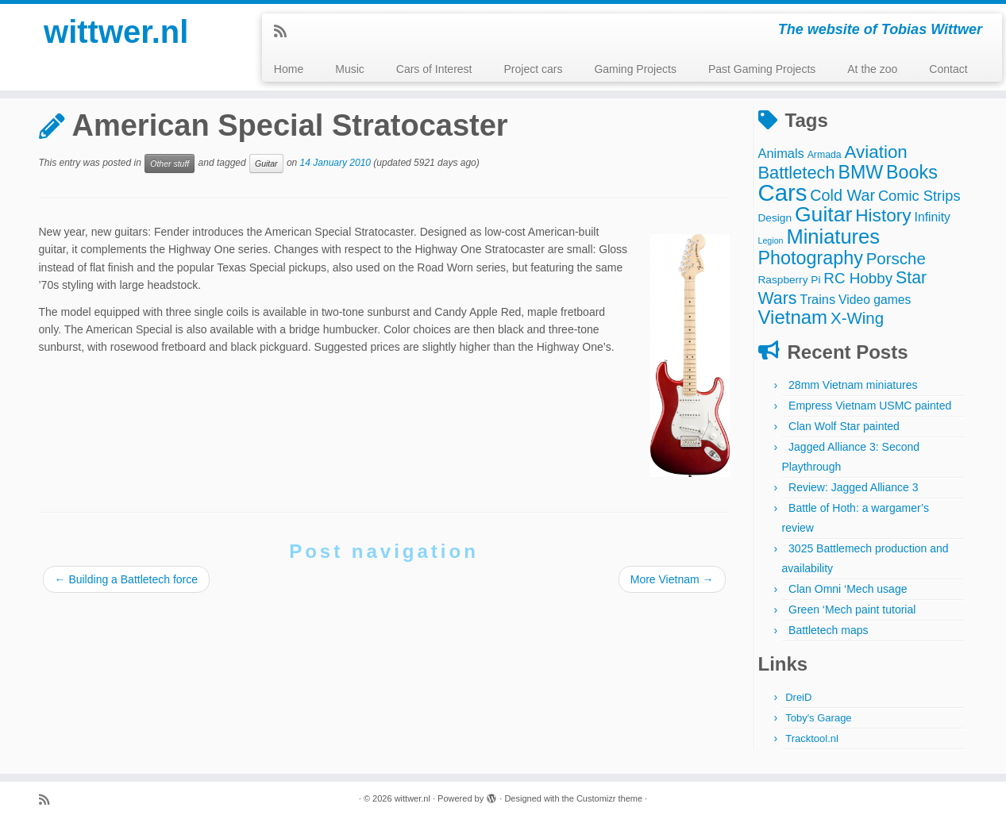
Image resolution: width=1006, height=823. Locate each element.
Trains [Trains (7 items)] (817, 299)
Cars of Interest (434, 69)
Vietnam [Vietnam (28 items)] (793, 317)
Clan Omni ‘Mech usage (847, 589)
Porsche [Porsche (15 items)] (896, 258)
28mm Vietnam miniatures (852, 385)
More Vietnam (672, 579)
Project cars (532, 69)
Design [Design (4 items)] (775, 218)
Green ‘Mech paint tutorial (851, 609)
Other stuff (169, 163)
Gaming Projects (635, 69)
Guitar (266, 163)
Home (288, 69)
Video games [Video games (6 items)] (874, 299)
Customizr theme (609, 798)
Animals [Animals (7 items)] (781, 153)
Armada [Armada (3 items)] (824, 154)
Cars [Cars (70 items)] (782, 192)
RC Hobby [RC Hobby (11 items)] (857, 278)
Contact (948, 69)
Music (349, 69)
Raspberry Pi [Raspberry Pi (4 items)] (789, 280)
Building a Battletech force (127, 579)
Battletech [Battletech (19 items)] (796, 173)
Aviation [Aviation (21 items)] (876, 152)
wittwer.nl (116, 31)
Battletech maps (828, 630)
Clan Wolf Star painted (844, 426)
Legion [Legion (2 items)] (771, 240)
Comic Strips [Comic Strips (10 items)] (919, 195)
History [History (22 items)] (883, 215)
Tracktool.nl (811, 738)
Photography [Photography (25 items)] (810, 258)
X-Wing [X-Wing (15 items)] (857, 318)
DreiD (798, 697)
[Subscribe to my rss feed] (285, 32)
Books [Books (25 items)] (912, 172)
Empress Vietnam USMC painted (869, 405)
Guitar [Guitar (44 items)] (823, 214)
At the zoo (872, 69)
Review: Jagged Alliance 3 (853, 487)
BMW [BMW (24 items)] (860, 172)
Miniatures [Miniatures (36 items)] (833, 236)
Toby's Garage (818, 718)
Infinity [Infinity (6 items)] (932, 217)
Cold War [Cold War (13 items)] (842, 195)
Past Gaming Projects (761, 69)
